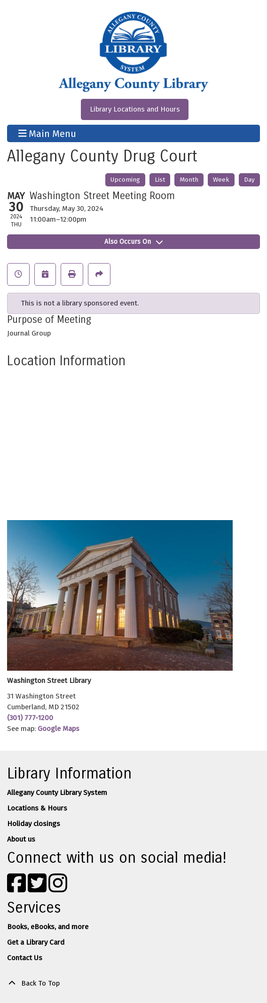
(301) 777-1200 (30, 718)
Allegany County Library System (57, 792)
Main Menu (47, 133)
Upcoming (125, 180)
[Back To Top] (133, 983)
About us (21, 839)
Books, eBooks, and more (47, 927)
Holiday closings (33, 823)
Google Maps (58, 728)
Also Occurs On (133, 242)
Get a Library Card (35, 942)
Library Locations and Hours (135, 109)
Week (221, 180)
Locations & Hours (37, 808)
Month (189, 180)
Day (249, 180)
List (160, 180)
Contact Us (24, 958)
